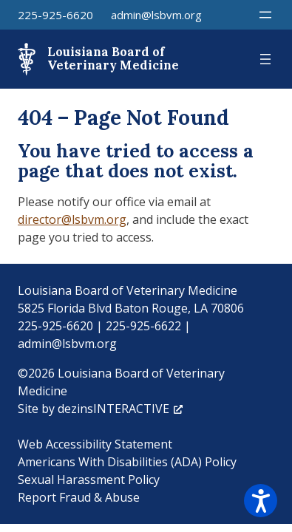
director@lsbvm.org (72, 219)
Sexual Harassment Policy (89, 479)
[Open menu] (265, 15)
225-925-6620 (55, 14)
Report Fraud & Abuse (79, 497)
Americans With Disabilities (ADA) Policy (127, 462)
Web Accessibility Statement (95, 444)
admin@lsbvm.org (156, 14)
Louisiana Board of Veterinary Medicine (113, 58)
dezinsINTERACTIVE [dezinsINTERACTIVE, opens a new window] (120, 408)
